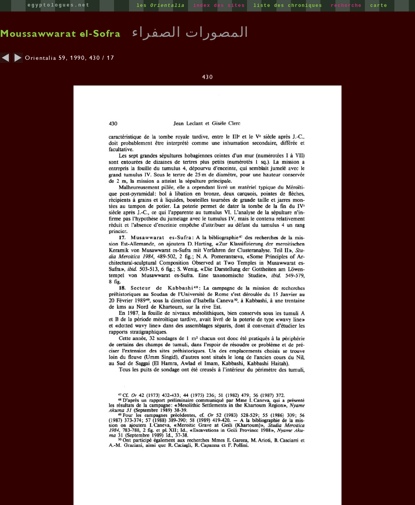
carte (378, 5)
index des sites (220, 5)
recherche (348, 5)
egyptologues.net (59, 5)
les (162, 5)
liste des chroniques (289, 5)
